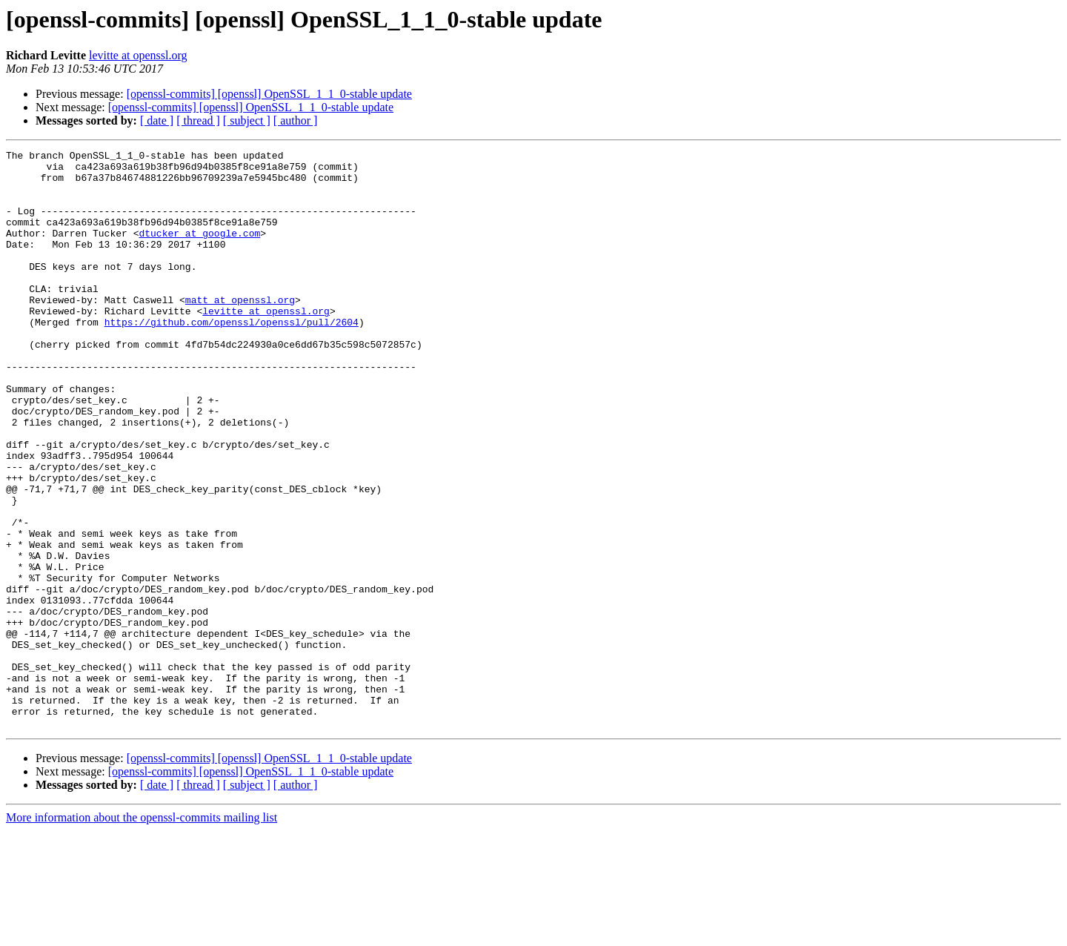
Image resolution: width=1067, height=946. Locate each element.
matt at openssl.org (240, 330)
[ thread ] (198, 120)
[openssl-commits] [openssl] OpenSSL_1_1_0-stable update (269, 93)
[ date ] (156, 120)
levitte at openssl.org (138, 55)
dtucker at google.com (199, 250)
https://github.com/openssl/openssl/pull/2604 (231, 357)
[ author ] (295, 120)
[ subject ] (246, 120)
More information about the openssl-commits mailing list (141, 933)
